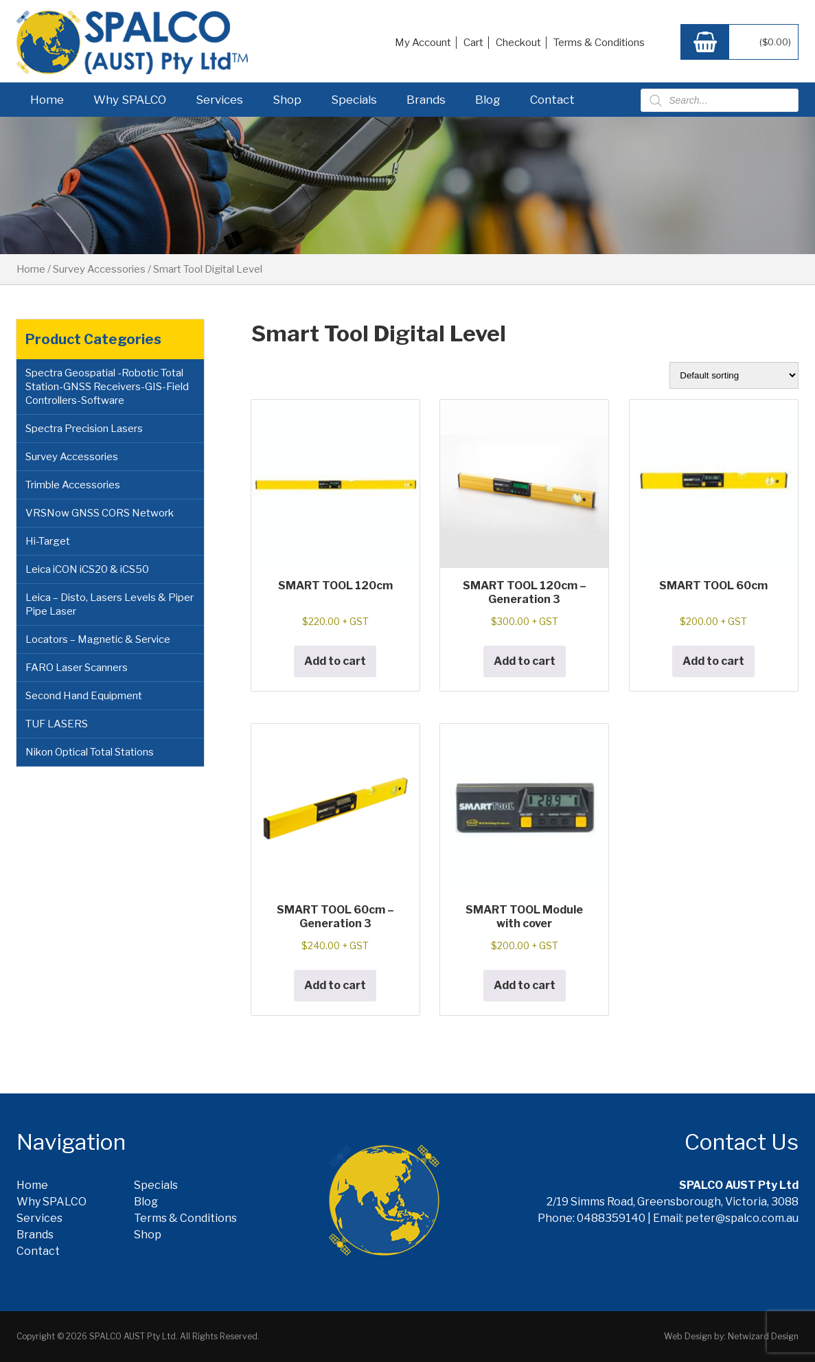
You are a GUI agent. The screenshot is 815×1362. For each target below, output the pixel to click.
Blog (488, 99)
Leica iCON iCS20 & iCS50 (87, 569)
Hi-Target (47, 541)
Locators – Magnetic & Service (97, 639)
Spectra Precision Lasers (84, 428)
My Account (423, 42)
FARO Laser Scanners (76, 667)
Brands (426, 99)
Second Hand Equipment (83, 696)
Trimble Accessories (72, 485)
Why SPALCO (129, 99)
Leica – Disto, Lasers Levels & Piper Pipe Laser (109, 604)
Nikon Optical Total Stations (89, 752)
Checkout (518, 42)
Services (219, 99)
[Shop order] (734, 375)
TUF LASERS (56, 724)
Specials (354, 99)
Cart (473, 42)
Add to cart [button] (335, 661)
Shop (287, 99)
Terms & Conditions (599, 42)
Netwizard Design (763, 1336)
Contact (552, 99)
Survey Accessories (99, 269)
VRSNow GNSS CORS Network (99, 513)
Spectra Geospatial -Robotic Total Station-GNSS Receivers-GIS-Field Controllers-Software (107, 387)
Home (47, 99)
